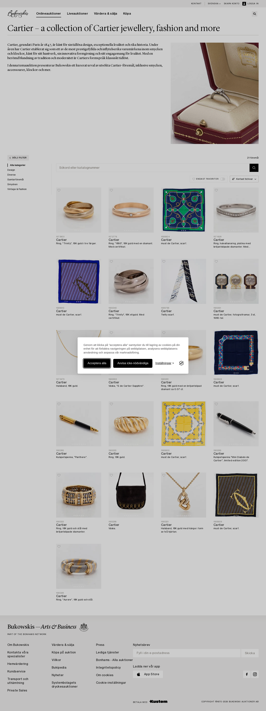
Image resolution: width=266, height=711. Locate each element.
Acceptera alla (97, 363)
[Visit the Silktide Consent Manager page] (181, 363)
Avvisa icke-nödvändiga (132, 363)
